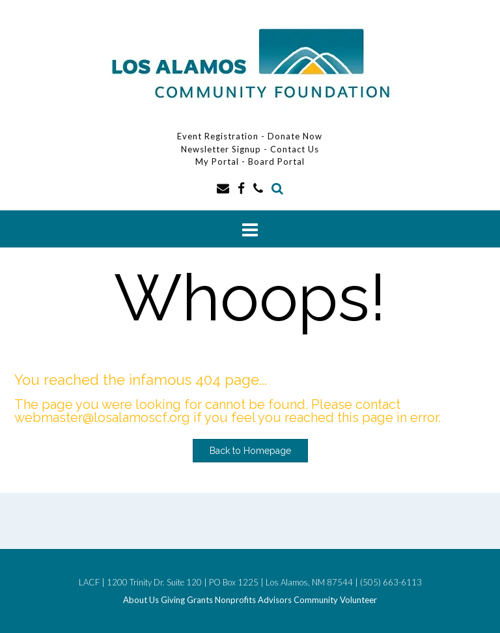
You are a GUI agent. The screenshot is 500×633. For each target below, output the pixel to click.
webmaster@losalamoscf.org (102, 417)
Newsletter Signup (221, 149)
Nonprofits (235, 600)
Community (316, 600)
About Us (141, 600)
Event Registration (217, 136)
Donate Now (295, 136)
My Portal (218, 161)
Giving (173, 600)
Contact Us (294, 149)
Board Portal (276, 161)
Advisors (275, 600)
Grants (200, 600)
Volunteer (358, 600)
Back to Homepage (250, 450)
